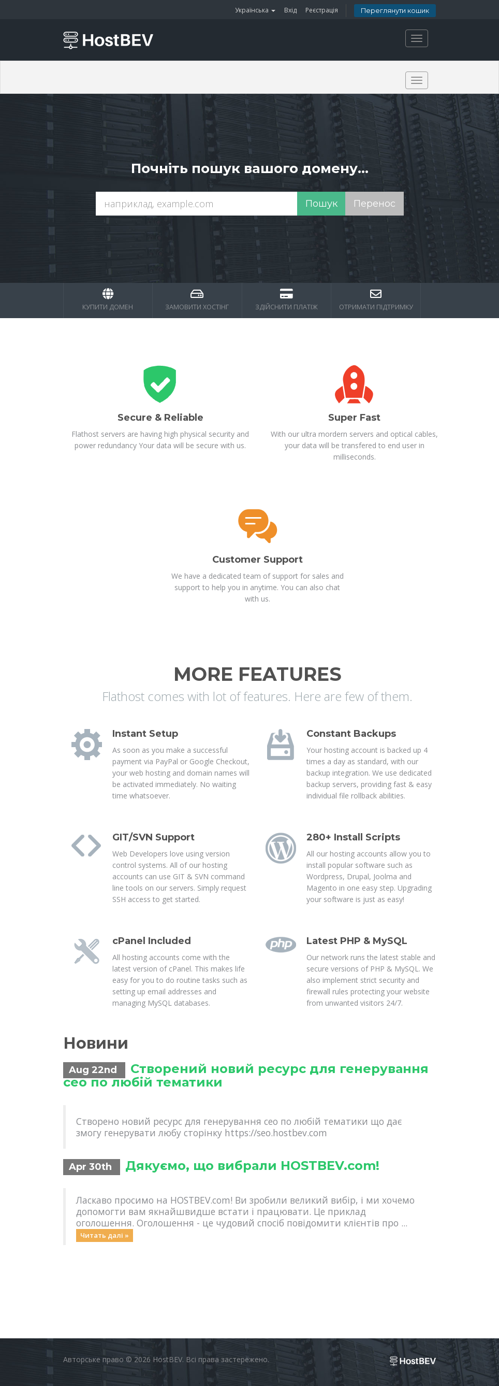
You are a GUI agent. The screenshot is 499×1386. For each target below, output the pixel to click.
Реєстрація (321, 10)
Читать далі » (104, 1235)
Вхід (290, 10)
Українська (255, 10)
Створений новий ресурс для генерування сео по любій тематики (246, 1075)
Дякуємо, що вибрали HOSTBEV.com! (252, 1165)
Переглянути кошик (395, 11)
